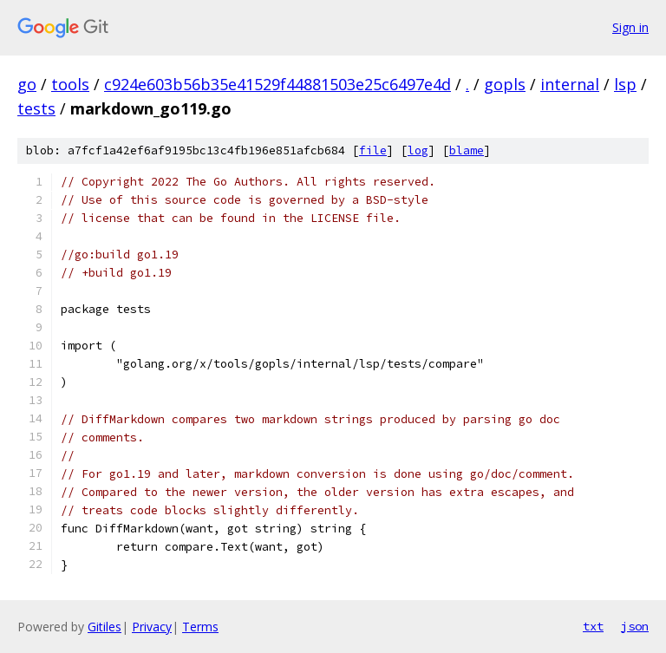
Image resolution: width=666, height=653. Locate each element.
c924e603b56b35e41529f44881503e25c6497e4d (277, 84)
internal (569, 84)
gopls (505, 84)
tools (70, 84)
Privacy (152, 626)
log (418, 150)
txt (593, 626)
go (26, 84)
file (373, 150)
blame (466, 150)
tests (36, 108)
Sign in (630, 27)
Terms (200, 626)
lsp (625, 84)
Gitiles (104, 626)
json (635, 626)
